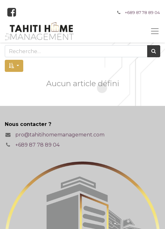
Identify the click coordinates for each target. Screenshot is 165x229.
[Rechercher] (153, 51)
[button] (14, 66)
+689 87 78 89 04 (142, 12)
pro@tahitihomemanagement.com (59, 135)
